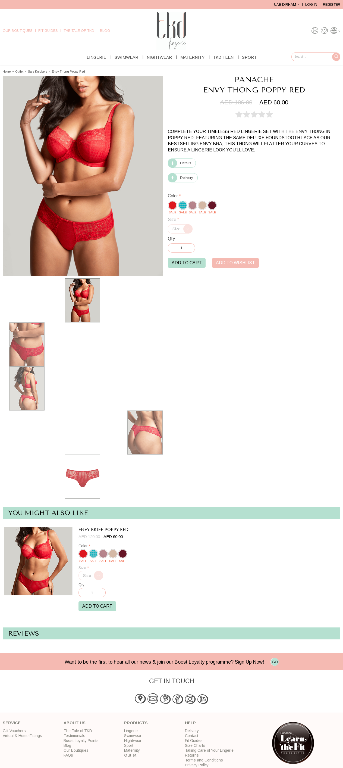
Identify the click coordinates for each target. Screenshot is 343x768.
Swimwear (126, 57)
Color (174, 196)
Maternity (192, 57)
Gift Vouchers (14, 731)
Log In (311, 4)
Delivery (186, 178)
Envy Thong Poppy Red (68, 71)
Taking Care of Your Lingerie (209, 750)
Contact (191, 735)
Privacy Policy (197, 765)
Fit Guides (48, 31)
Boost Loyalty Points (81, 740)
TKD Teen (223, 57)
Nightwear (159, 57)
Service (12, 723)
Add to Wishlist (235, 262)
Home (7, 71)
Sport (249, 57)
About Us (75, 723)
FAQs (68, 755)
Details (185, 163)
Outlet (19, 71)
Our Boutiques (18, 31)
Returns (192, 755)
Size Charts (195, 745)
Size (173, 219)
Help (190, 723)
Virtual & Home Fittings (22, 735)
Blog (105, 31)
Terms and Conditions (204, 760)
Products (136, 723)
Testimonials (74, 735)
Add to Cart (187, 262)
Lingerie (96, 57)
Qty (171, 238)
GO (275, 662)
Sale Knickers (37, 71)
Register (331, 4)
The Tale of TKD (79, 31)
